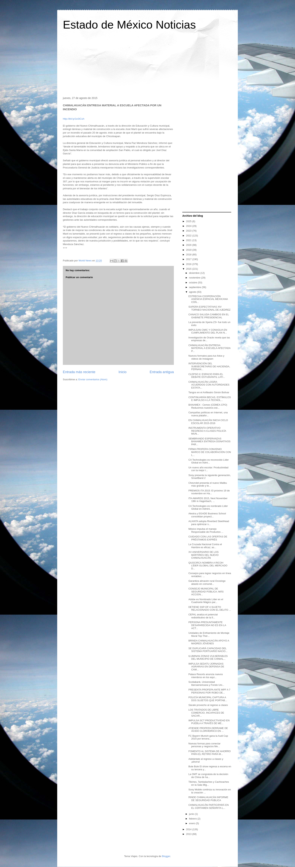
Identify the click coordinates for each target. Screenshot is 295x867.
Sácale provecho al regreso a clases (208, 705)
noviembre (195, 277)
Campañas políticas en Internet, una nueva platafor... (208, 414)
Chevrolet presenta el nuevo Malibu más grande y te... (207, 484)
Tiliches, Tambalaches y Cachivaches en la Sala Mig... (208, 783)
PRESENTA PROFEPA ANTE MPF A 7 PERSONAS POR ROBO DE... (209, 691)
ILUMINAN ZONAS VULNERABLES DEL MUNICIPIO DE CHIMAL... (208, 657)
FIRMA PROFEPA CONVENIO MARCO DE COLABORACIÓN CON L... (209, 452)
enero (192, 823)
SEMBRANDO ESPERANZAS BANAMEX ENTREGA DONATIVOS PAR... (209, 441)
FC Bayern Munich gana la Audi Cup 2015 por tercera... (208, 737)
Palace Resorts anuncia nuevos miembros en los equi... (205, 676)
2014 (189, 829)
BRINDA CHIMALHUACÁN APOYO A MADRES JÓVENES (208, 642)
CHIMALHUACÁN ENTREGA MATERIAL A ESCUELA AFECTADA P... (209, 348)
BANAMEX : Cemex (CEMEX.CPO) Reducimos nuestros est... (207, 406)
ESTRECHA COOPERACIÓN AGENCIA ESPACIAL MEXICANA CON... (208, 299)
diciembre (194, 273)
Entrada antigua (162, 372)
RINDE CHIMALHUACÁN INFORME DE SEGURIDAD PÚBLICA (208, 799)
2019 (189, 249)
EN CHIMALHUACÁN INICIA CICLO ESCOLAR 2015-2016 (208, 422)
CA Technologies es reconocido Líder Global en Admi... (208, 461)
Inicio (122, 372)
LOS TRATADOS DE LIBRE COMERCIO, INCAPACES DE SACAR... (206, 712)
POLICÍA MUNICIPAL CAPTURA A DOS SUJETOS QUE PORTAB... (207, 699)
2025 (189, 221)
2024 (189, 226)
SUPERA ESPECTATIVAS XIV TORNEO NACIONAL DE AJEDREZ (209, 308)
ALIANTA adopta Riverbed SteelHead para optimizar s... (208, 523)
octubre (193, 282)
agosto (193, 292)
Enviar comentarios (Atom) (92, 379)
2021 (189, 240)
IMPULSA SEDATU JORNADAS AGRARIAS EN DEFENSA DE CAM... (206, 666)
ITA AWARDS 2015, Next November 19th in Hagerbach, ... (207, 500)
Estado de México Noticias (129, 24)
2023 (189, 230)
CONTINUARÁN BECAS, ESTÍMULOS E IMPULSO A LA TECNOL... (209, 399)
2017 (189, 259)
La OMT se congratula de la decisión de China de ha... (208, 776)
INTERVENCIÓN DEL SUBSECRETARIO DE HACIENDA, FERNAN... (209, 366)
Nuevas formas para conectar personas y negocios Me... (204, 745)
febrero (193, 818)
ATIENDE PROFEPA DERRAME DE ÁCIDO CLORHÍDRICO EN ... (208, 730)
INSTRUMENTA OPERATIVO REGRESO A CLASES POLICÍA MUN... (207, 430)
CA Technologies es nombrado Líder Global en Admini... (208, 507)
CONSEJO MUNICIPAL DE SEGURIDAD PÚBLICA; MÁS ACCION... (206, 591)
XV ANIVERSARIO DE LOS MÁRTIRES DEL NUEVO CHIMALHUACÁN (203, 555)
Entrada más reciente (79, 372)
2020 (189, 245)
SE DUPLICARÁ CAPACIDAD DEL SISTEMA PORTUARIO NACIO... (207, 650)
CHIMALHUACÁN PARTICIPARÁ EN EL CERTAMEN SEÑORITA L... (208, 806)
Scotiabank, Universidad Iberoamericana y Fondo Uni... (206, 683)
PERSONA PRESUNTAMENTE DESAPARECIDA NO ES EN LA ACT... (207, 625)
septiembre (195, 287)
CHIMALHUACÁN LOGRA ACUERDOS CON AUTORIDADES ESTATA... (208, 384)
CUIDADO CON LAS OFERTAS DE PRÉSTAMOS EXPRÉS (207, 538)
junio (192, 814)
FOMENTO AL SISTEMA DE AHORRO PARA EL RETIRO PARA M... (209, 753)
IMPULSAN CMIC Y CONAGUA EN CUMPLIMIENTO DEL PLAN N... (207, 331)
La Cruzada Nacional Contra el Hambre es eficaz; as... (205, 546)
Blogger (166, 856)
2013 (189, 834)
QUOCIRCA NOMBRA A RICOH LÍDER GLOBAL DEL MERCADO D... (207, 565)
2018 (189, 254)
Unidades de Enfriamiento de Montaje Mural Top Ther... (208, 634)
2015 (189, 268)
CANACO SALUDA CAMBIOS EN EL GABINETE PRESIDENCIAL (208, 316)
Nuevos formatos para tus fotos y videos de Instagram (206, 357)
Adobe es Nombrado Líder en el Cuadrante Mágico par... (205, 601)
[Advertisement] (147, 64)
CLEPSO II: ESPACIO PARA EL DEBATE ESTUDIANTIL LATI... (206, 376)
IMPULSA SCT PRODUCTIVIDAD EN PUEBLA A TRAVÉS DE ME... (209, 722)
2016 (189, 264)
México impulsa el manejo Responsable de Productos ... (205, 530)
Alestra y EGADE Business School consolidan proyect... (207, 515)
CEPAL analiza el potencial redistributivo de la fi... (202, 616)
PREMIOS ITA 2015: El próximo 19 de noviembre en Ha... (209, 492)
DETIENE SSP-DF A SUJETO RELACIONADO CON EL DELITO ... (209, 608)
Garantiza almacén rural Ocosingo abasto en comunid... (206, 582)
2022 (189, 235)
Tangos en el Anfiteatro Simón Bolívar (208, 392)
